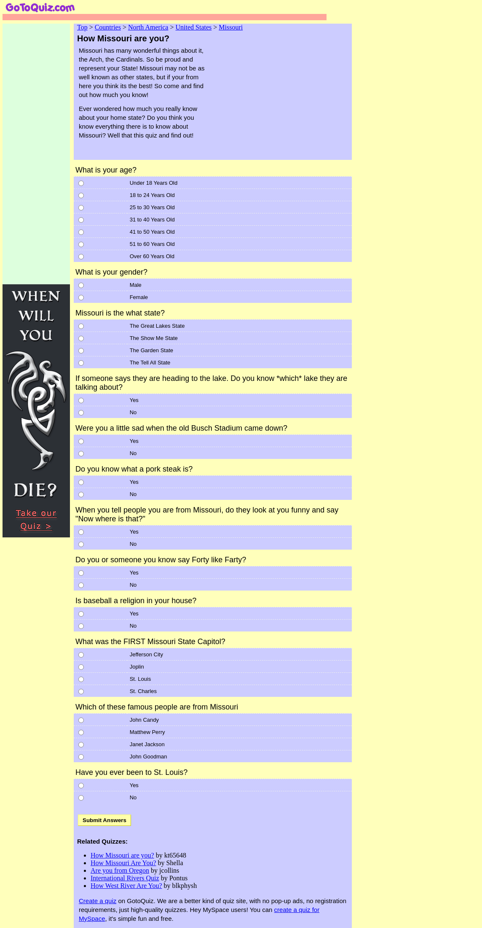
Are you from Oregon (120, 870)
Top (82, 27)
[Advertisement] (287, 100)
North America (148, 27)
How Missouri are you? (122, 855)
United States (194, 27)
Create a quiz (97, 900)
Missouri (231, 27)
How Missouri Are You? (123, 862)
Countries (108, 27)
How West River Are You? (126, 885)
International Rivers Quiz (125, 878)
